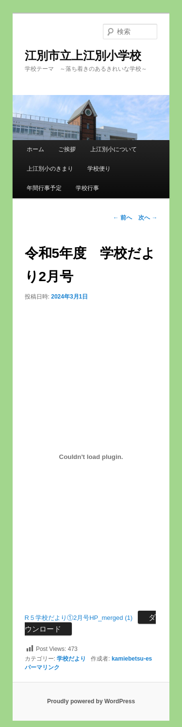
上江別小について (113, 149)
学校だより (71, 658)
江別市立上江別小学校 (83, 55)
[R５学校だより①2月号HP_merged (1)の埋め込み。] (91, 456)
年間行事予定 (44, 188)
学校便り (99, 168)
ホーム (35, 149)
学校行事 (87, 188)
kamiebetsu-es (132, 658)
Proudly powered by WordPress (91, 701)
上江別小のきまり (50, 168)
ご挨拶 (67, 149)
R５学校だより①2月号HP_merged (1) (79, 617)
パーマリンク (42, 667)
